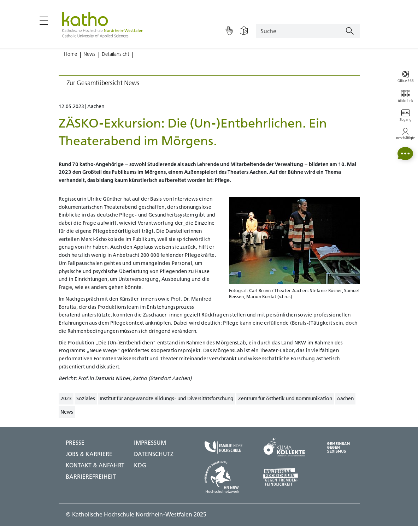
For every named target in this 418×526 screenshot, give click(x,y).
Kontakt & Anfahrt (95, 465)
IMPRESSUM (150, 442)
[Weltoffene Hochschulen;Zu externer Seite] (284, 476)
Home (70, 54)
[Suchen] (350, 31)
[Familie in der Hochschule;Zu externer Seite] (223, 447)
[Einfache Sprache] (244, 31)
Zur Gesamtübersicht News (103, 83)
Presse (75, 442)
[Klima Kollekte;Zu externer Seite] (284, 447)
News (89, 54)
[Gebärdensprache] (229, 31)
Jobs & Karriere (89, 453)
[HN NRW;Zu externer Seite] (223, 477)
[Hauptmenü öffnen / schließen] (44, 21)
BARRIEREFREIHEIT (91, 476)
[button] (405, 153)
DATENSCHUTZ (153, 453)
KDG (140, 465)
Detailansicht (115, 54)
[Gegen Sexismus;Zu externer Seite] (338, 447)
